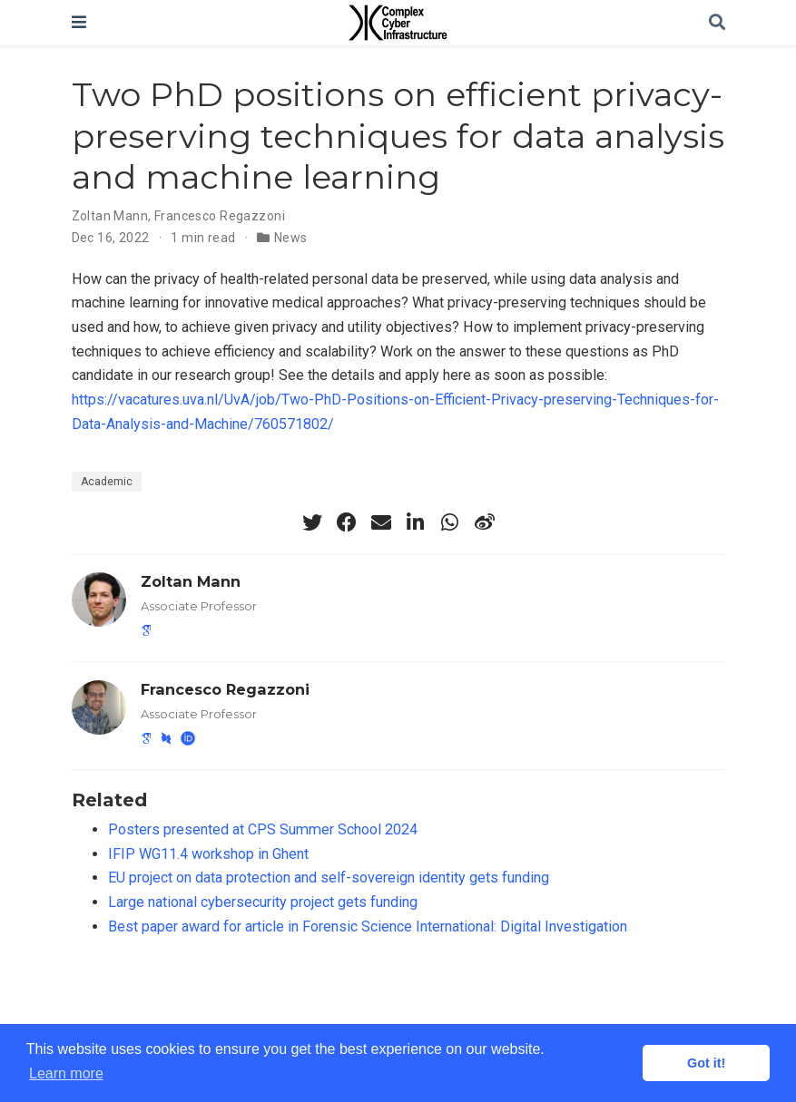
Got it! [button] (706, 1063)
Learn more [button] (66, 1073)
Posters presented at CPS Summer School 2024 (263, 829)
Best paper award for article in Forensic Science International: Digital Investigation (367, 926)
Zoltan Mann (110, 216)
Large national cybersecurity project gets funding (263, 902)
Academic (107, 481)
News (291, 237)
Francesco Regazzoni (219, 216)
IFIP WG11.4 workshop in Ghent (208, 854)
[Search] (717, 23)
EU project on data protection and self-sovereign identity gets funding (328, 877)
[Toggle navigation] (79, 22)
